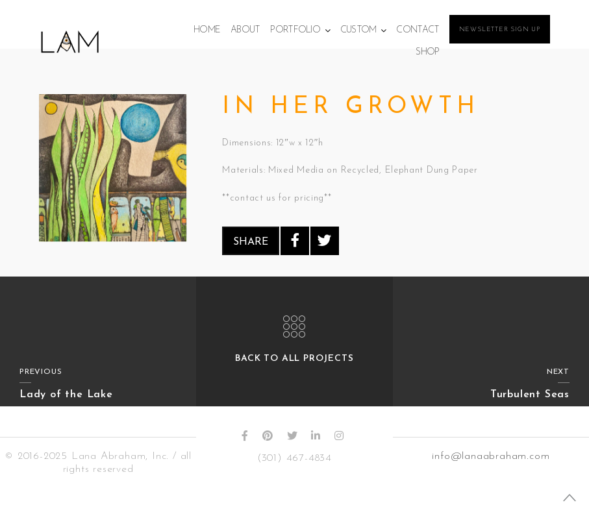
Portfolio (295, 30)
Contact (417, 30)
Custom (358, 30)
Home (207, 30)
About (245, 30)
